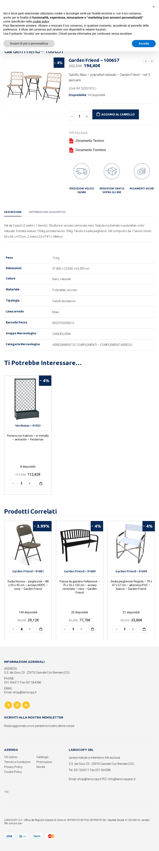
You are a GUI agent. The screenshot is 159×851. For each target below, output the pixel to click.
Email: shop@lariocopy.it (20, 692)
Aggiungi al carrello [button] (40, 483)
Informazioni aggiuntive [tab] (47, 212)
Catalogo (42, 757)
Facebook (8, 705)
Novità (40, 767)
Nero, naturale (61, 279)
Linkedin (26, 705)
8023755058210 (63, 323)
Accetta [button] (144, 43)
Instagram (17, 705)
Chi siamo (10, 757)
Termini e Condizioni (17, 762)
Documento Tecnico (86, 141)
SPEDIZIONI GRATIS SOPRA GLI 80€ (111, 190)
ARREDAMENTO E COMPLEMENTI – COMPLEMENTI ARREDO (92, 344)
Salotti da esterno (63, 301)
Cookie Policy (13, 772)
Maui (55, 312)
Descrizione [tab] (13, 212)
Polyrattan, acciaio (64, 290)
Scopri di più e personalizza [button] (29, 43)
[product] (27, 399)
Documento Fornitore (87, 150)
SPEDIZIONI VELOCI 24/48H (81, 190)
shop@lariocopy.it (89, 779)
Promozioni (44, 762)
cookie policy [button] (41, 21)
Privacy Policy (13, 767)
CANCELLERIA (61, 334)
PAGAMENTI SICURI (142, 188)
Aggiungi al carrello (118, 114)
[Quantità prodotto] (79, 116)
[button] (153, 6)
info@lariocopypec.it (121, 779)
